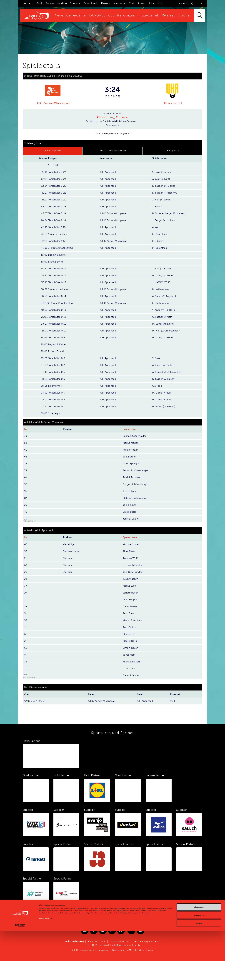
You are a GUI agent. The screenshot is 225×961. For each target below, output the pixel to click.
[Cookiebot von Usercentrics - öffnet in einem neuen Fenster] (20, 955)
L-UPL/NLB (97, 15)
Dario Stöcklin (131, 675)
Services (75, 3)
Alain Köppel (130, 599)
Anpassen (199, 945)
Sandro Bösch (130, 592)
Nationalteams (128, 15)
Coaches (184, 15)
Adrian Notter (130, 449)
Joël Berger (129, 456)
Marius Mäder (130, 442)
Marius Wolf (129, 585)
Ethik (39, 3)
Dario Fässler (130, 606)
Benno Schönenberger (135, 470)
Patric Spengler (131, 463)
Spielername (130, 429)
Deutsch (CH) (185, 3)
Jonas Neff (129, 654)
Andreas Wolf (130, 558)
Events (50, 3)
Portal (141, 3)
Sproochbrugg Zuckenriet (113, 117)
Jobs (151, 3)
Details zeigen (44, 949)
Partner (105, 3)
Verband (28, 3)
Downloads (91, 3)
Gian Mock (129, 668)
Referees (168, 15)
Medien (62, 3)
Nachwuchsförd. (124, 3)
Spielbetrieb (150, 15)
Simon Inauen (130, 647)
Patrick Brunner (131, 477)
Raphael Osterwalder (134, 436)
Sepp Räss (128, 613)
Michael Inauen (131, 661)
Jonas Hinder (130, 491)
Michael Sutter (131, 544)
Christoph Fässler (132, 565)
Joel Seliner (129, 505)
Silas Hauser (129, 511)
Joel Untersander (132, 572)
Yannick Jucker (131, 518)
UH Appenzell (172, 103)
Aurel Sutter (129, 627)
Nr (25, 429)
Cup (111, 15)
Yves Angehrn (130, 579)
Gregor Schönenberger (136, 484)
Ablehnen (199, 953)
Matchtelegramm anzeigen (111, 133)
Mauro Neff (129, 634)
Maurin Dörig (130, 641)
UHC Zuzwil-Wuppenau (53, 103)
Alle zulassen (198, 937)
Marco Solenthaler (133, 620)
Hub (160, 3)
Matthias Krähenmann (135, 498)
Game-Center (76, 15)
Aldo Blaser (129, 551)
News (59, 15)
